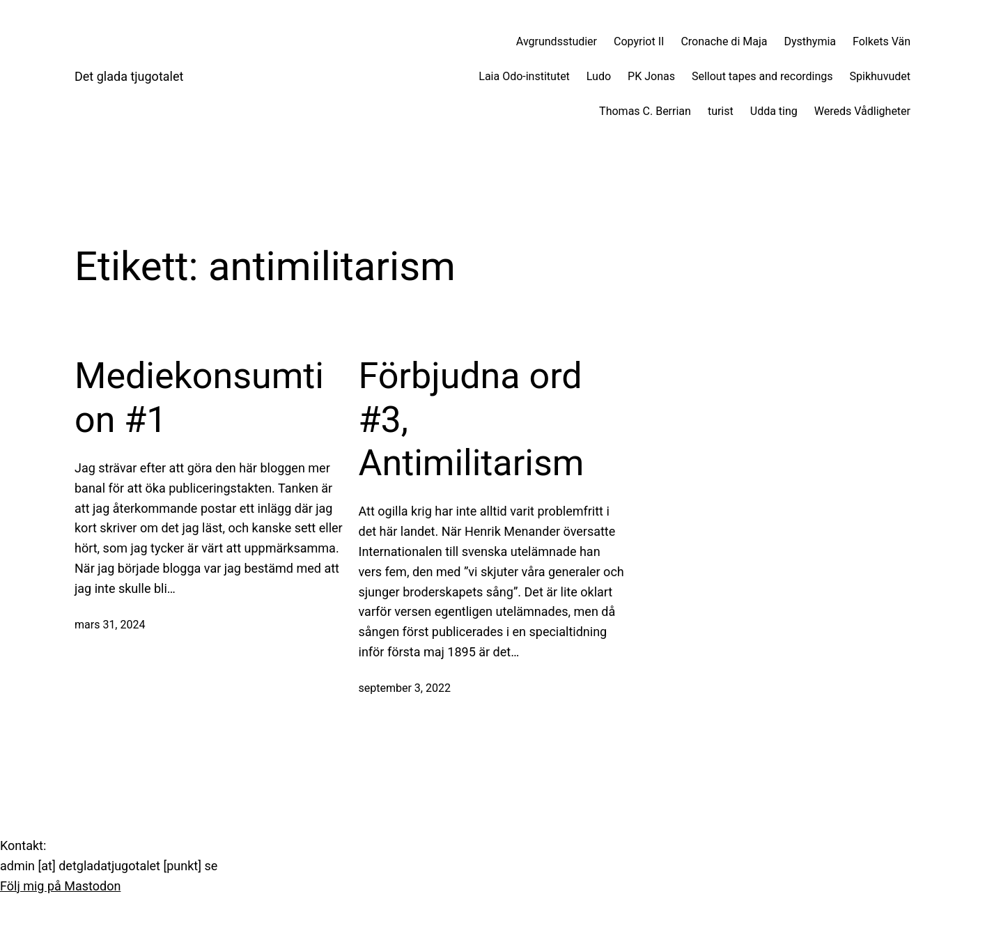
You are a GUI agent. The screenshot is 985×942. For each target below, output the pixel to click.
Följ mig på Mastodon (60, 886)
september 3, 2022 (405, 688)
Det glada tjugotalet (129, 76)
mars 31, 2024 (110, 624)
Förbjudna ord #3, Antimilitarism (471, 419)
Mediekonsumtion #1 (199, 397)
